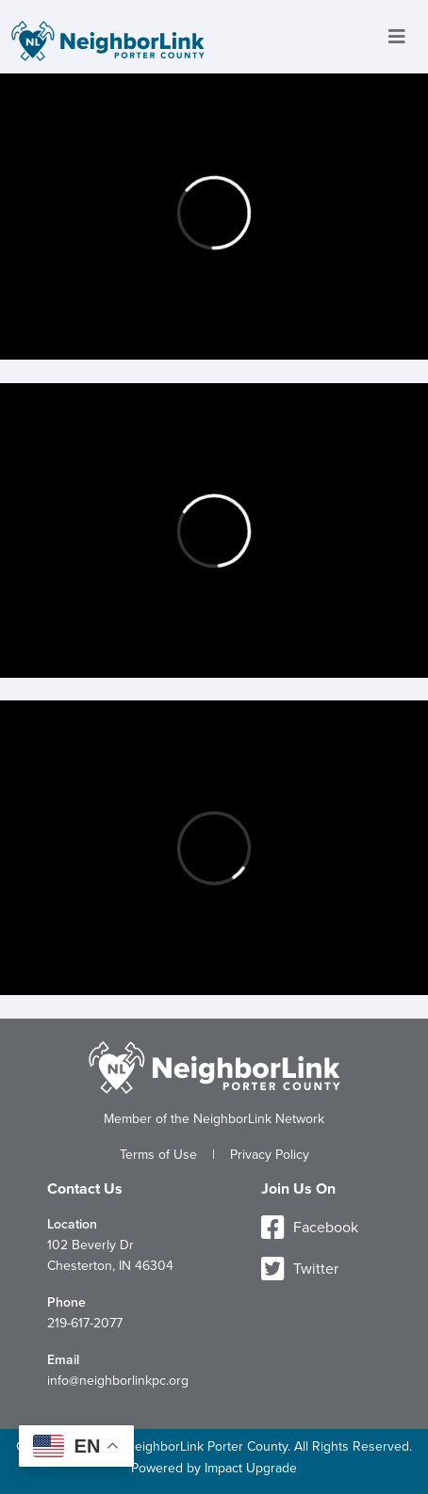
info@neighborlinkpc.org (118, 1381)
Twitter (299, 1269)
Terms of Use (158, 1155)
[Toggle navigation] (397, 37)
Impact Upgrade (251, 1468)
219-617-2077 (85, 1323)
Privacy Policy (269, 1155)
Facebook (309, 1227)
